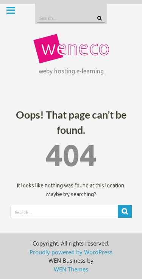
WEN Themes (71, 269)
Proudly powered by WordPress (71, 252)
